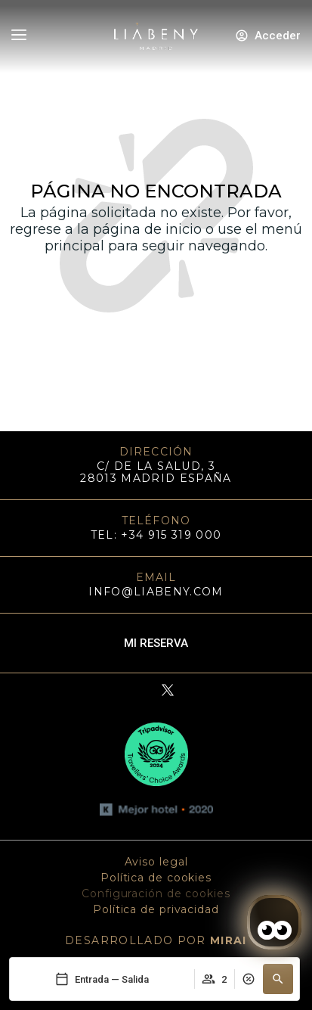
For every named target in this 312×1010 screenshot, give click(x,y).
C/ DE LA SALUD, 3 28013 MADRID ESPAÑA (156, 472)
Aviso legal (156, 862)
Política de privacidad (156, 909)
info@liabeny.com (156, 591)
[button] (278, 979)
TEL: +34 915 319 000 (156, 535)
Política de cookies (156, 877)
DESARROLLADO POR (156, 940)
